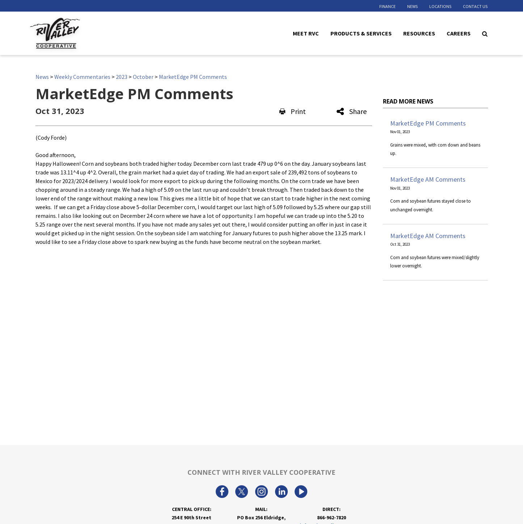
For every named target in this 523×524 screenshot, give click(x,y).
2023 (121, 76)
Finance (387, 6)
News (412, 6)
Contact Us (475, 6)
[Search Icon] (485, 33)
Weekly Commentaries (82, 76)
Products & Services (361, 33)
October (143, 76)
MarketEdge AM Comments (427, 179)
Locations (440, 6)
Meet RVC (306, 33)
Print (292, 111)
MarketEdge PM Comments (193, 76)
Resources (419, 33)
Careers (459, 33)
